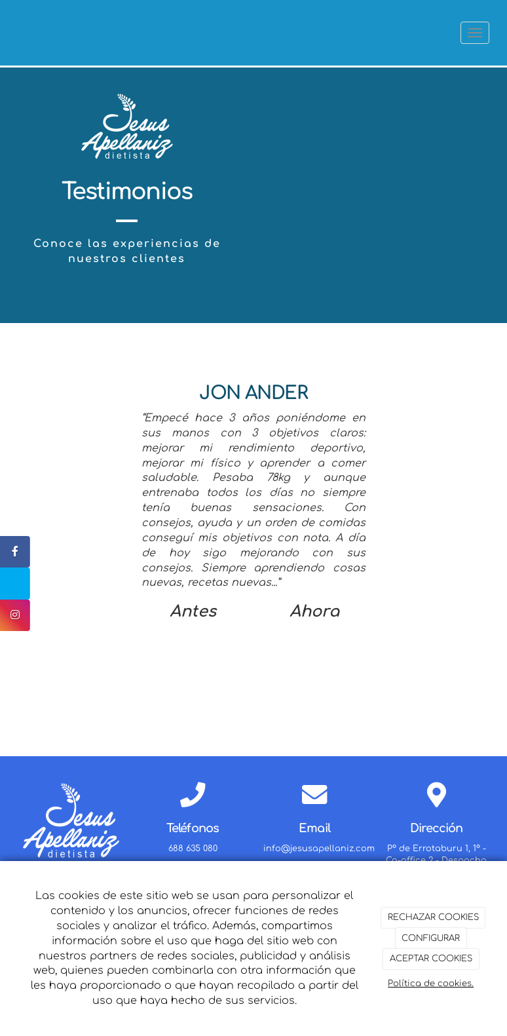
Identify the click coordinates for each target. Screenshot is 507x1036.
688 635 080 (192, 848)
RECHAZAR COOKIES (433, 917)
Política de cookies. (431, 983)
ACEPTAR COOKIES (431, 958)
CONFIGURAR (431, 938)
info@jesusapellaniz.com (319, 848)
